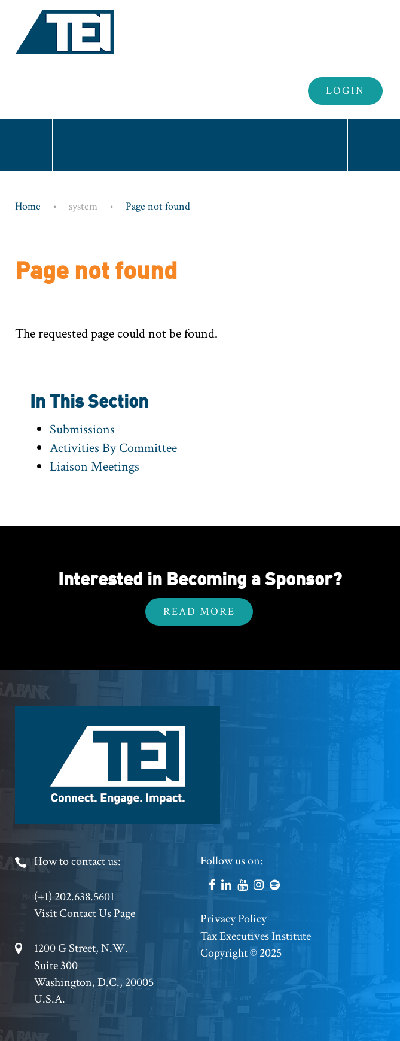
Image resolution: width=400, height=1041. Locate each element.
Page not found (158, 206)
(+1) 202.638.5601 (74, 897)
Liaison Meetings (94, 466)
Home (28, 206)
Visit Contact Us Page (84, 913)
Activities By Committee (113, 448)
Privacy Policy (233, 919)
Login (345, 91)
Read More (199, 611)
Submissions (82, 429)
